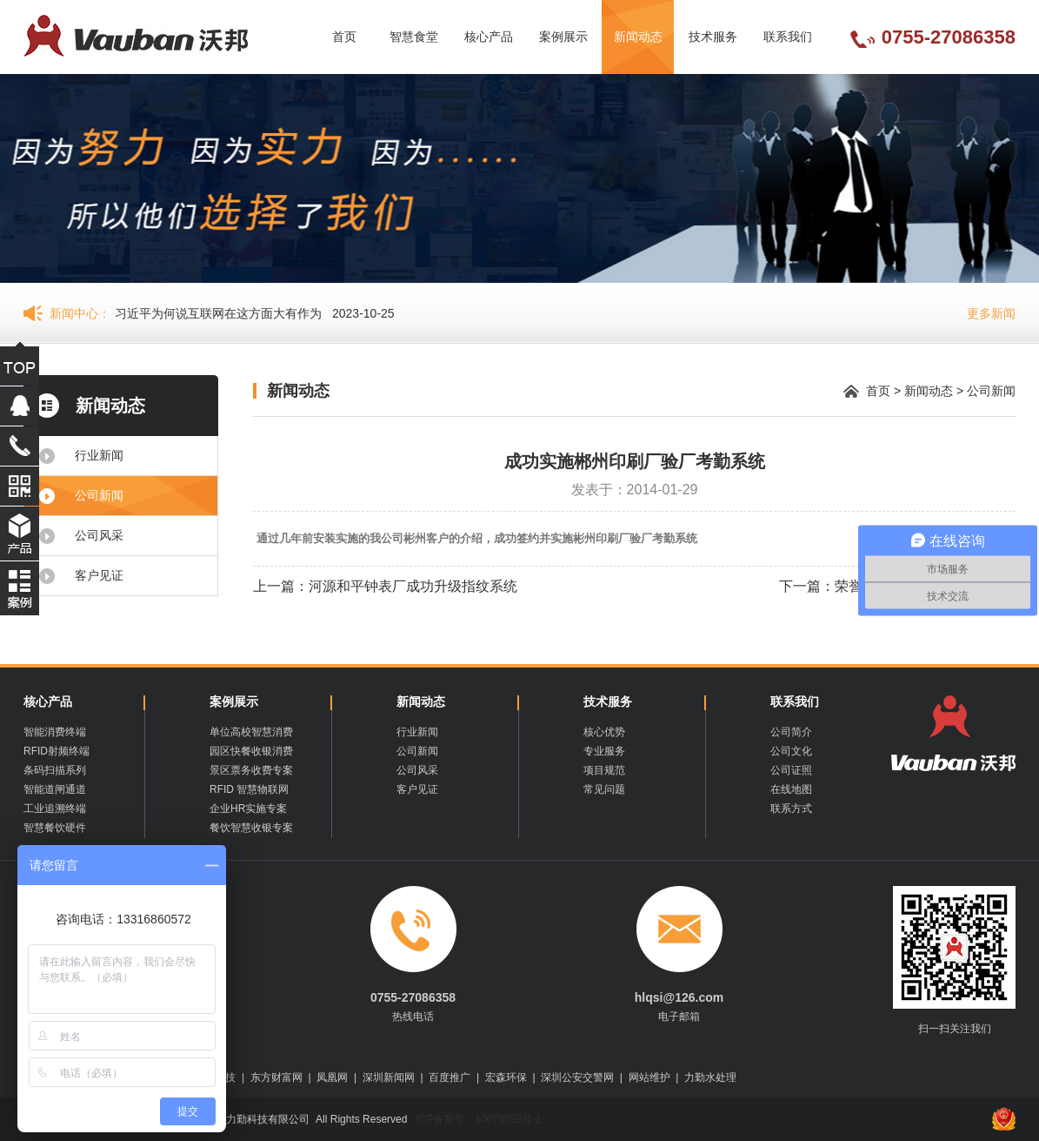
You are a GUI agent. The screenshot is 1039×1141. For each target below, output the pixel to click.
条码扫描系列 (54, 770)
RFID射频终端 (56, 751)
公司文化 (791, 751)
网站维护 (649, 1077)
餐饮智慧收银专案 (251, 828)
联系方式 (791, 808)
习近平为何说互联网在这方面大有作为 (218, 313)
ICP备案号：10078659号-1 (477, 1119)
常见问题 (604, 789)
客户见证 (99, 575)
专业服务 (604, 751)
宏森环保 (506, 1077)
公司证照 (791, 770)
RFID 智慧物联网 (249, 789)
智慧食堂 (414, 37)
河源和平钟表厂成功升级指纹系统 (413, 586)
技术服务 (713, 37)
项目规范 (604, 770)
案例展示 (563, 37)
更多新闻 (991, 313)
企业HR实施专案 (248, 808)
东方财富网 (276, 1077)
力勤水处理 (710, 1077)
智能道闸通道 (54, 789)
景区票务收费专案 (251, 770)
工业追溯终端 (54, 808)
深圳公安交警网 (577, 1077)
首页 (344, 37)
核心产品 (488, 37)
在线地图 (791, 789)
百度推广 (449, 1077)
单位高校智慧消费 (251, 732)
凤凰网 (332, 1077)
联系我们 (787, 37)
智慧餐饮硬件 (54, 828)
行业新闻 (99, 455)
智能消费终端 (54, 732)
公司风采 (99, 535)
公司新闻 (99, 495)
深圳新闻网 (389, 1077)
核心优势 (604, 732)
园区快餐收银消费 (251, 751)
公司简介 (791, 732)
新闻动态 (638, 37)
